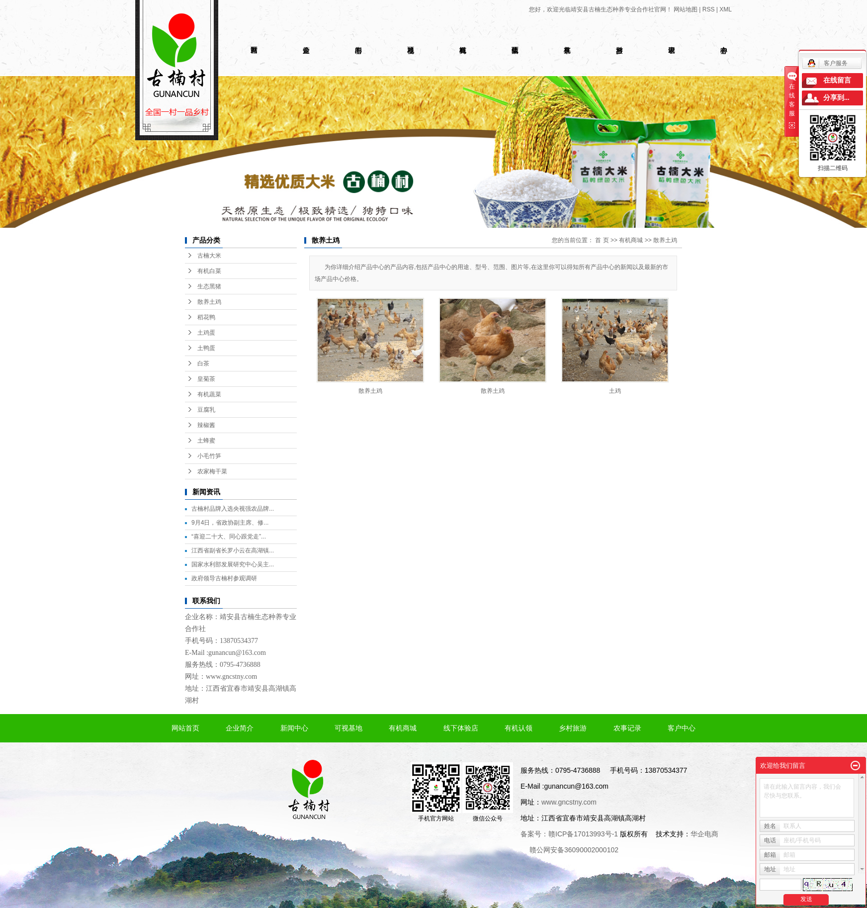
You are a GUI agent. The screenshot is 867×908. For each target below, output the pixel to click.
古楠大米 (209, 255)
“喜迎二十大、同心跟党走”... (228, 536)
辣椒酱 (206, 425)
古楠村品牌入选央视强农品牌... (232, 508)
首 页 (601, 240)
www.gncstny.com (231, 676)
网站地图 (685, 9)
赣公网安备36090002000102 (573, 850)
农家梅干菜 (212, 471)
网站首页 (185, 728)
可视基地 (348, 728)
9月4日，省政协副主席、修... (229, 522)
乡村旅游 (573, 728)
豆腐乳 (206, 409)
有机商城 (631, 240)
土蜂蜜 (206, 440)
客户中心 (681, 728)
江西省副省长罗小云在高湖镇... (232, 550)
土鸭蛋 (206, 348)
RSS (708, 9)
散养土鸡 (209, 301)
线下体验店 (460, 728)
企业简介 (240, 728)
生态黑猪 (209, 286)
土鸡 (615, 390)
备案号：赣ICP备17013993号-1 (569, 834)
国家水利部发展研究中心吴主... (232, 564)
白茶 (203, 363)
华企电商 (704, 834)
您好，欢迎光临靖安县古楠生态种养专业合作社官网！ (600, 9)
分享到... (836, 97)
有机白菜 (209, 271)
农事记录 (627, 728)
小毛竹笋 (209, 456)
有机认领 (518, 728)
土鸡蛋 (206, 332)
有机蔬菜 (209, 394)
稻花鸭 (206, 317)
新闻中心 (294, 728)
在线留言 (837, 80)
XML (725, 9)
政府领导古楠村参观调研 (224, 578)
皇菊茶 (206, 378)
